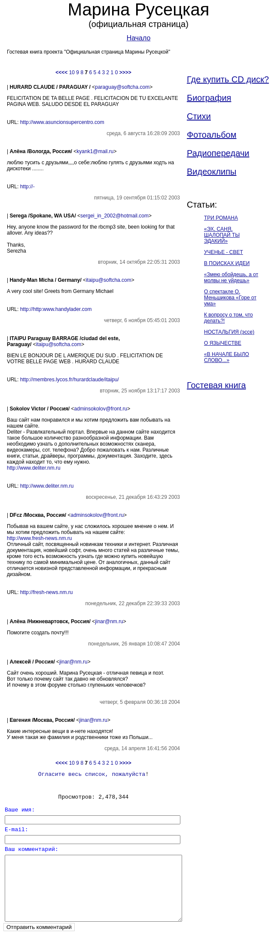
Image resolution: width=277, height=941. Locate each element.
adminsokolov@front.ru (101, 403)
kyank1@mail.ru (94, 151)
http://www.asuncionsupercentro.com (62, 122)
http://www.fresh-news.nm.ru (39, 526)
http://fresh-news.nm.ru (46, 574)
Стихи (220, 126)
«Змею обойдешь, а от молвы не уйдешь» (240, 305)
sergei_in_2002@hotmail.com (114, 216)
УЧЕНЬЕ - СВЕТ (237, 265)
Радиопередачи (239, 163)
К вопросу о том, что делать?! (239, 361)
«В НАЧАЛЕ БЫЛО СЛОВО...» (239, 418)
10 (82, 72)
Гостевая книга (237, 449)
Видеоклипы (232, 181)
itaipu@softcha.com (108, 280)
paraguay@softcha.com (122, 87)
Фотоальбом (233, 144)
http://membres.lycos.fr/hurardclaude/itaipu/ (69, 374)
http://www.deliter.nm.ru (34, 456)
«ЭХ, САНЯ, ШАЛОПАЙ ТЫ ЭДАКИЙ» (241, 245)
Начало (139, 38)
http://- (27, 187)
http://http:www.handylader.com (56, 309)
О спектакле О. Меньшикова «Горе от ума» (242, 335)
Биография (230, 107)
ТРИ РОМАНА (242, 228)
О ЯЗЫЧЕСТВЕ (241, 398)
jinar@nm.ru (109, 603)
